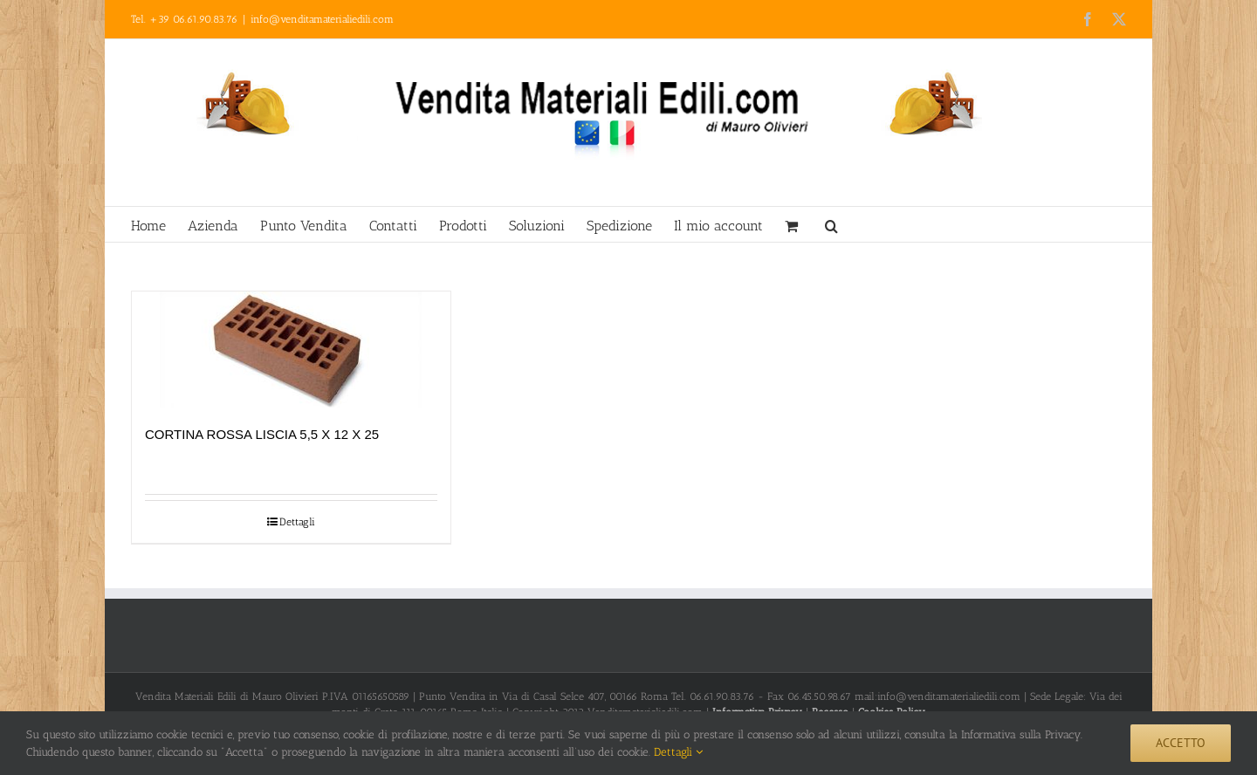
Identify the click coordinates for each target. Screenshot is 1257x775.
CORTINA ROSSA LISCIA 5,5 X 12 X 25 (262, 434)
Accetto (1180, 743)
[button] (831, 224)
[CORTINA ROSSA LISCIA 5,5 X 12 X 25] (291, 349)
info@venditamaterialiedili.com (322, 19)
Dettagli (297, 522)
